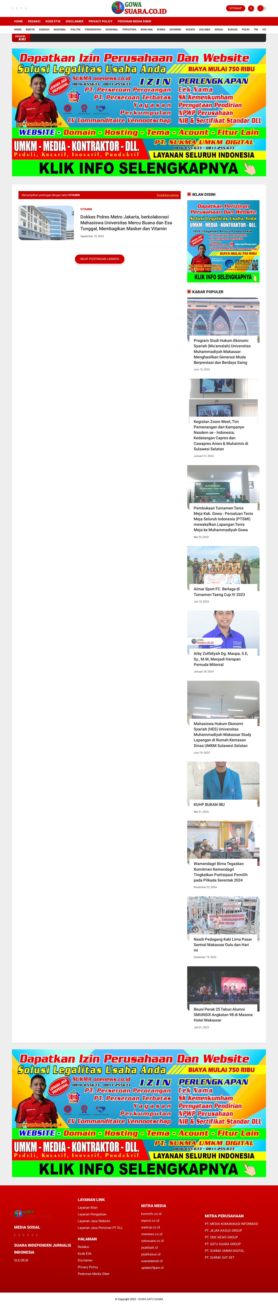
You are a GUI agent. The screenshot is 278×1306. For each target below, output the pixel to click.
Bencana (147, 29)
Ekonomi (175, 29)
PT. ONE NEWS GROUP (221, 1237)
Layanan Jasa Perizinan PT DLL (100, 1228)
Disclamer (85, 1260)
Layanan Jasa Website (94, 1221)
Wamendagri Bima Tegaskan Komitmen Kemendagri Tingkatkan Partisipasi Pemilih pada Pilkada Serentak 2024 (221, 871)
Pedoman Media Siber (134, 21)
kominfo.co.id (151, 1214)
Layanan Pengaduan (92, 1214)
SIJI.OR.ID (21, 1260)
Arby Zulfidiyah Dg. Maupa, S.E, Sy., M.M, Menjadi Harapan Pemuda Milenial (221, 659)
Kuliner (204, 29)
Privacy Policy (101, 21)
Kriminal (112, 29)
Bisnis (161, 29)
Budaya (233, 29)
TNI (256, 29)
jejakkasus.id (150, 1254)
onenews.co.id (151, 1234)
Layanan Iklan (88, 1208)
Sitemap (235, 8)
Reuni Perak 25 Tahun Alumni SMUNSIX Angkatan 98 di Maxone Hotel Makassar (223, 1014)
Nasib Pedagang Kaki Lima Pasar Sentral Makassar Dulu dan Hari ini (223, 944)
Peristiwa (129, 29)
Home (18, 21)
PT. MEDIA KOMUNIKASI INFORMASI (231, 1224)
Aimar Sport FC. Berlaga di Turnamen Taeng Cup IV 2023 (219, 592)
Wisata (190, 29)
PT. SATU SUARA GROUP (223, 1244)
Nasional (60, 29)
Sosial (219, 29)
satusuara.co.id (152, 1241)
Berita (30, 29)
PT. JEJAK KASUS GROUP (223, 1231)
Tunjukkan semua (168, 195)
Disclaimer (74, 21)
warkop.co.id (150, 1227)
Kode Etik (53, 21)
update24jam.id (152, 1268)
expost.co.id (150, 1221)
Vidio (265, 29)
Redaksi (34, 21)
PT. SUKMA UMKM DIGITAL (224, 1251)
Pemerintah (93, 29)
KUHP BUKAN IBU (209, 804)
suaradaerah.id (151, 1261)
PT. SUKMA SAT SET (220, 1257)
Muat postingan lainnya (99, 259)
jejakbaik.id (149, 1247)
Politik (76, 29)
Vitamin (86, 209)
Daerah (44, 29)
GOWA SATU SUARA (150, 1299)
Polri (246, 29)
